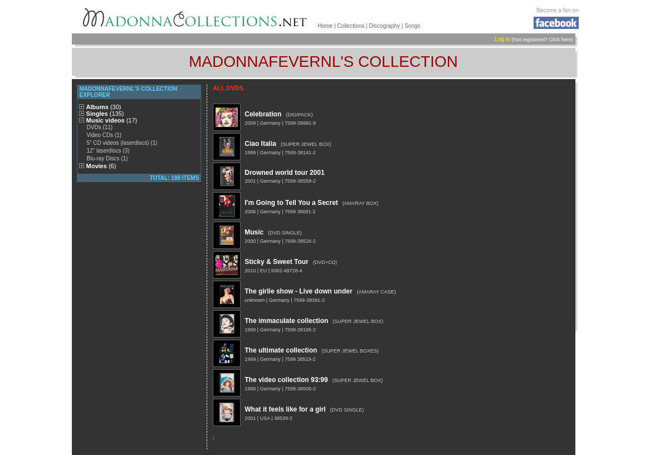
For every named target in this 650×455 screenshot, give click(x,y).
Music (254, 232)
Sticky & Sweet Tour (276, 262)
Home (325, 26)
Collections (350, 26)
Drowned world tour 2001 (284, 173)
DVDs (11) (99, 127)
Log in (502, 39)
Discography (384, 26)
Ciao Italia (260, 144)
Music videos (112, 120)
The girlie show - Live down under (298, 291)
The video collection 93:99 (286, 380)
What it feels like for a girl (285, 409)
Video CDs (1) (103, 135)
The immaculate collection (286, 321)
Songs (412, 26)
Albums (103, 107)
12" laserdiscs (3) (107, 151)
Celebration (263, 114)
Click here (560, 39)
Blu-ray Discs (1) (107, 158)
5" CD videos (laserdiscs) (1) (121, 143)
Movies (101, 166)
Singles (105, 113)
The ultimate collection (281, 350)
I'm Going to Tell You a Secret (291, 203)
